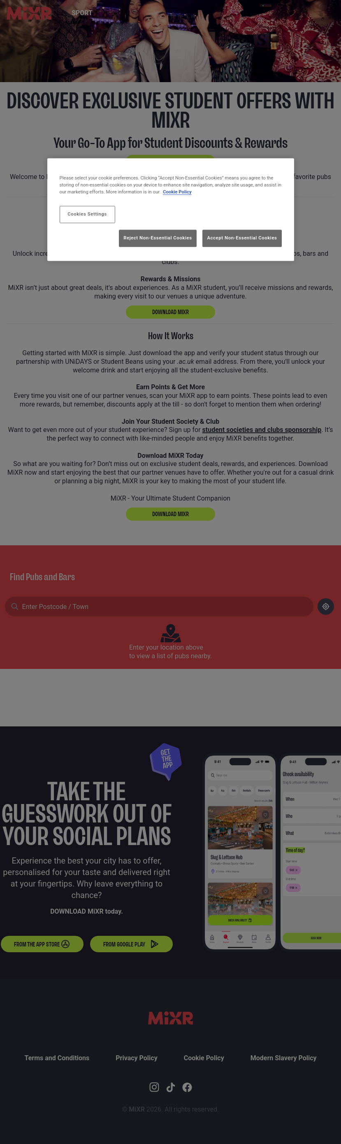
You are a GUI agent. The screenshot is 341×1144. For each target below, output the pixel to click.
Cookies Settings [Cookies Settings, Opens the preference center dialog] (87, 214)
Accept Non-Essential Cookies (242, 238)
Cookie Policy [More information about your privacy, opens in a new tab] (177, 192)
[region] (170, 209)
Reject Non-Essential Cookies (157, 238)
